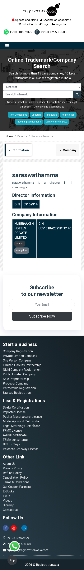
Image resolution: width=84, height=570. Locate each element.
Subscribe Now (42, 316)
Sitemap (8, 505)
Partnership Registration (19, 388)
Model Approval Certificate (21, 421)
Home (9, 136)
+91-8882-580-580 (51, 32)
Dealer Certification (16, 407)
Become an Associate (55, 20)
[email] (42, 304)
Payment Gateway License (20, 449)
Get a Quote (27, 24)
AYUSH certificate (15, 435)
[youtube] (14, 528)
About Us (9, 464)
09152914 (31, 204)
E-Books (8, 491)
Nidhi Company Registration (21, 369)
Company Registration (18, 351)
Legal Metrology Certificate (21, 426)
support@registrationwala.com (27, 550)
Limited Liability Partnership (22, 365)
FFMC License (12, 430)
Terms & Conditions (16, 482)
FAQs (6, 496)
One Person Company (17, 360)
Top (12, 560)
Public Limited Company (19, 374)
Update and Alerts (25, 20)
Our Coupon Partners (17, 487)
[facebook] (6, 528)
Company (69, 150)
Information (20, 150)
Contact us (10, 510)
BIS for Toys (11, 444)
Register (59, 24)
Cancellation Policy (16, 477)
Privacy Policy (12, 468)
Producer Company (15, 383)
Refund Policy (12, 473)
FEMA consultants (15, 440)
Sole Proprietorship (16, 379)
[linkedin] (24, 528)
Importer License (14, 412)
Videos (7, 500)
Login (44, 24)
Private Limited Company (20, 356)
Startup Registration (17, 393)
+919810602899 (18, 32)
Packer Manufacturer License (22, 417)
